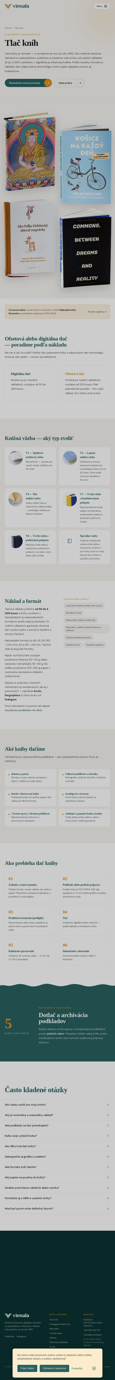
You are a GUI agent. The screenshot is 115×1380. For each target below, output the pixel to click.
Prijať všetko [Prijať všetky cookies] (27, 1368)
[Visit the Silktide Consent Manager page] (94, 1368)
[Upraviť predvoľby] (77, 1368)
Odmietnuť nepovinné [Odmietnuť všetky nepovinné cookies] (54, 1368)
